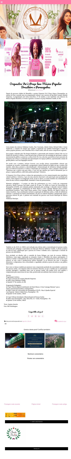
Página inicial (36, 404)
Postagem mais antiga (59, 404)
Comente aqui (60, 321)
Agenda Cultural (26, 321)
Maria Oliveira (39, 90)
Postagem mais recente (12, 404)
